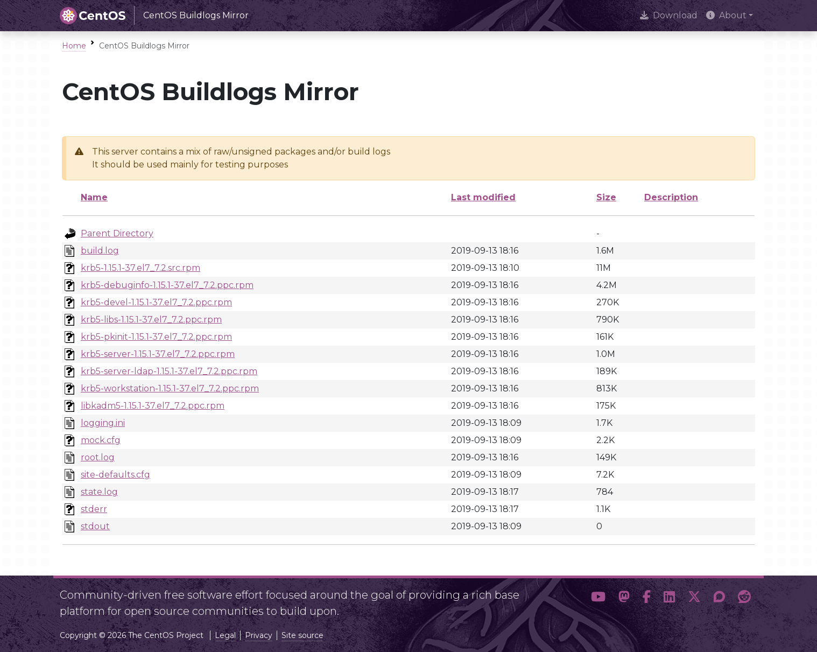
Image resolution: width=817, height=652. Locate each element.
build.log (100, 251)
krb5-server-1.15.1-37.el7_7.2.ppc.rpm (158, 354)
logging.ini (103, 423)
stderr (94, 509)
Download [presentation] (669, 15)
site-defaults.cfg (115, 474)
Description (671, 197)
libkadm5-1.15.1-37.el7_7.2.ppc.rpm (152, 406)
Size (606, 197)
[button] (598, 599)
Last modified (483, 197)
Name (94, 197)
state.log (99, 492)
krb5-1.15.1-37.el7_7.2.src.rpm (140, 268)
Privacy (258, 635)
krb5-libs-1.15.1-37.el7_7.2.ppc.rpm (151, 319)
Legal (225, 635)
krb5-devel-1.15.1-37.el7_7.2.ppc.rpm (156, 302)
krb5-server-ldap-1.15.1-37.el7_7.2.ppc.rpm (169, 371)
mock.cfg (101, 440)
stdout (95, 526)
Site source (302, 635)
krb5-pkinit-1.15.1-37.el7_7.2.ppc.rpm (156, 337)
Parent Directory (117, 233)
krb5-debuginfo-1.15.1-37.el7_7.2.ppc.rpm (167, 285)
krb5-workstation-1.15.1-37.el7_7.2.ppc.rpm (170, 388)
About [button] (726, 15)
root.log (98, 457)
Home (74, 46)
